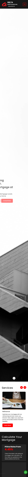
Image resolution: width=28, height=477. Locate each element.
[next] (25, 387)
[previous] (21, 387)
